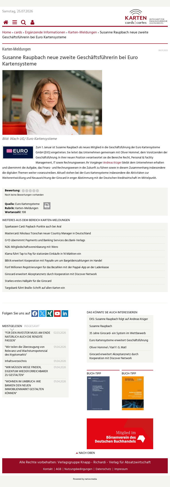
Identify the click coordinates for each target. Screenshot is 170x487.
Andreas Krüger (112, 162)
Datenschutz (103, 469)
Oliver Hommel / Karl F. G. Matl (107, 347)
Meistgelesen (12, 326)
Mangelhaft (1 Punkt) (23, 191)
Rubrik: (10, 208)
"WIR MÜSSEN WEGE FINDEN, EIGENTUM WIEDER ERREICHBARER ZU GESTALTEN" (26, 371)
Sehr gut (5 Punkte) (37, 191)
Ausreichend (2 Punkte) (27, 191)
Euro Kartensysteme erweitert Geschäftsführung (118, 340)
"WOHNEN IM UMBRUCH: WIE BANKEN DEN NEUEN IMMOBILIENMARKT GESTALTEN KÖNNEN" (24, 387)
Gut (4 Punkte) (34, 191)
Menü (15, 24)
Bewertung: (12, 191)
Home (6, 32)
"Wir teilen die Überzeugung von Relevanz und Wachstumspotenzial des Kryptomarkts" (26, 351)
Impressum (121, 469)
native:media (91, 479)
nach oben (87, 453)
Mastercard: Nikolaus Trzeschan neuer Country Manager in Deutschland (48, 233)
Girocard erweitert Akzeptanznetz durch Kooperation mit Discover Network (51, 274)
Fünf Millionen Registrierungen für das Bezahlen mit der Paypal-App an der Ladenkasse (57, 267)
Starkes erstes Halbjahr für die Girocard (28, 281)
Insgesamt (32, 326)
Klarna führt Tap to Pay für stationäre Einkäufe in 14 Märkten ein (43, 254)
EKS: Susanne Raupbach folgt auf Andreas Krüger (118, 319)
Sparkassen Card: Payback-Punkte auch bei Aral (33, 226)
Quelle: (10, 204)
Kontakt (48, 469)
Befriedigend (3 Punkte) (30, 191)
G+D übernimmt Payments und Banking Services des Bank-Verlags (45, 240)
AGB (58, 469)
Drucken (46, 205)
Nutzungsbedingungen (78, 469)
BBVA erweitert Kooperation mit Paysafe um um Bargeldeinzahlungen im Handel (53, 260)
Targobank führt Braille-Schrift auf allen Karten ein (35, 288)
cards (18, 32)
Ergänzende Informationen (45, 32)
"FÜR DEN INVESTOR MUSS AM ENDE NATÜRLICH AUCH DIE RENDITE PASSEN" (27, 337)
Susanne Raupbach (100, 326)
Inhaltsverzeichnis (16, 361)
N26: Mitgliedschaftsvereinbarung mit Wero (31, 247)
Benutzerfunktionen (33, 24)
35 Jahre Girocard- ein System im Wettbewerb (117, 333)
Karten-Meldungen (82, 32)
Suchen (24, 24)
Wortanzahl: (13, 212)
